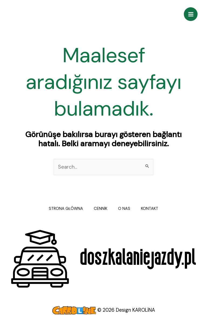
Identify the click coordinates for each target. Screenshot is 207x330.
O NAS (124, 208)
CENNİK (100, 208)
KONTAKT (149, 208)
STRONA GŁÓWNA (66, 208)
